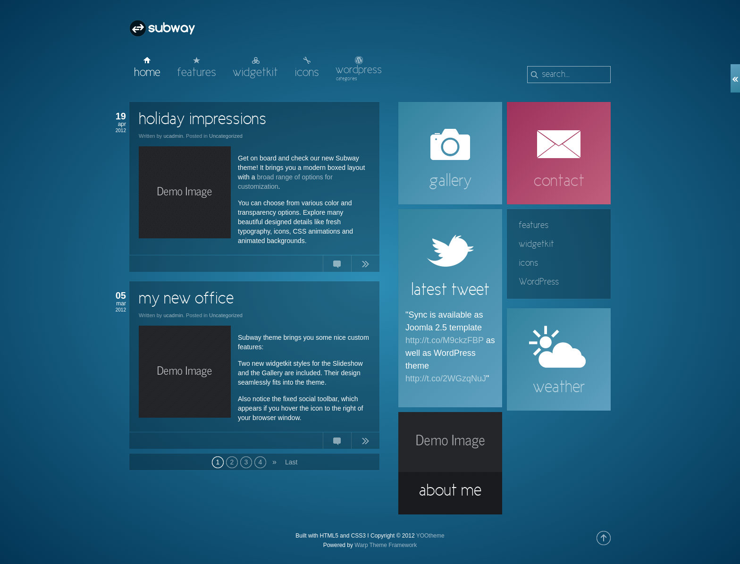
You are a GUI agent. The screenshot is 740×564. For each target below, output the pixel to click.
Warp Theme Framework (385, 545)
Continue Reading (365, 266)
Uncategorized (226, 136)
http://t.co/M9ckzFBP (444, 340)
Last (291, 462)
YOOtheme (430, 535)
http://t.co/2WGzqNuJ (445, 378)
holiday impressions (202, 119)
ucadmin (173, 136)
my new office (186, 299)
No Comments (337, 266)
